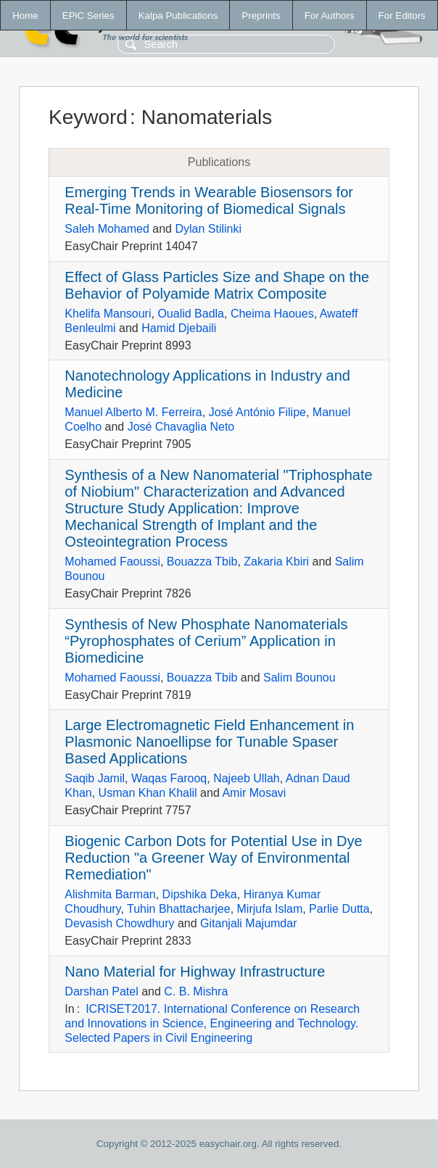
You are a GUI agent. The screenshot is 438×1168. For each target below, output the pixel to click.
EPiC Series (88, 15)
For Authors (330, 15)
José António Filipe (257, 412)
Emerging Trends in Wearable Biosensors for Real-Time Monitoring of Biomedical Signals (209, 200)
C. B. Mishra (196, 991)
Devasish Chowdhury (119, 923)
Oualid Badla (190, 313)
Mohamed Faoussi (112, 561)
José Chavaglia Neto (181, 427)
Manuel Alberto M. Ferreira (133, 412)
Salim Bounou (299, 677)
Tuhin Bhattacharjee (179, 909)
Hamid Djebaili (178, 328)
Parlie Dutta (339, 909)
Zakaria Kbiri (276, 561)
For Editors (402, 15)
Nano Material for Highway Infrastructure (195, 971)
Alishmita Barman (110, 894)
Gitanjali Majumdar (248, 923)
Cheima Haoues (272, 313)
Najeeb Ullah (246, 778)
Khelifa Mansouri (108, 313)
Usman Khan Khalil (148, 793)
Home (25, 15)
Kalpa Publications (178, 15)
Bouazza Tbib (202, 561)
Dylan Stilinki (208, 229)
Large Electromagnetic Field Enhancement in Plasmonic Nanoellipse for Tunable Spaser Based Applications (209, 741)
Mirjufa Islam (270, 909)
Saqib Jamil (95, 778)
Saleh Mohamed (107, 229)
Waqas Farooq (169, 778)
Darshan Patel (101, 991)
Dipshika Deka (199, 894)
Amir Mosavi (254, 793)
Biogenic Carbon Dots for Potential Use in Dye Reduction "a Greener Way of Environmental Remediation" (213, 857)
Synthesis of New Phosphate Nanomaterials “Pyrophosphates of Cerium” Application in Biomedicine (206, 641)
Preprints (260, 15)
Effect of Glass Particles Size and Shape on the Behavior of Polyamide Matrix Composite (217, 285)
